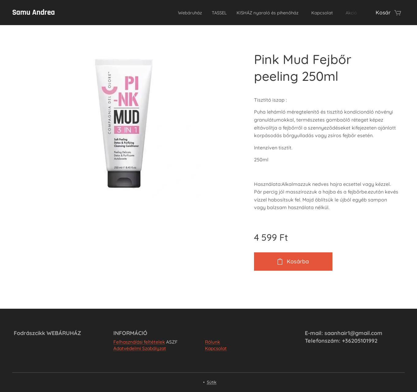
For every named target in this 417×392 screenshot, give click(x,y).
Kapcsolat (216, 349)
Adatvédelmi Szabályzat (139, 349)
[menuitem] (167, 12)
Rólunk (212, 342)
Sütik (212, 382)
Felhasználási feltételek (139, 342)
